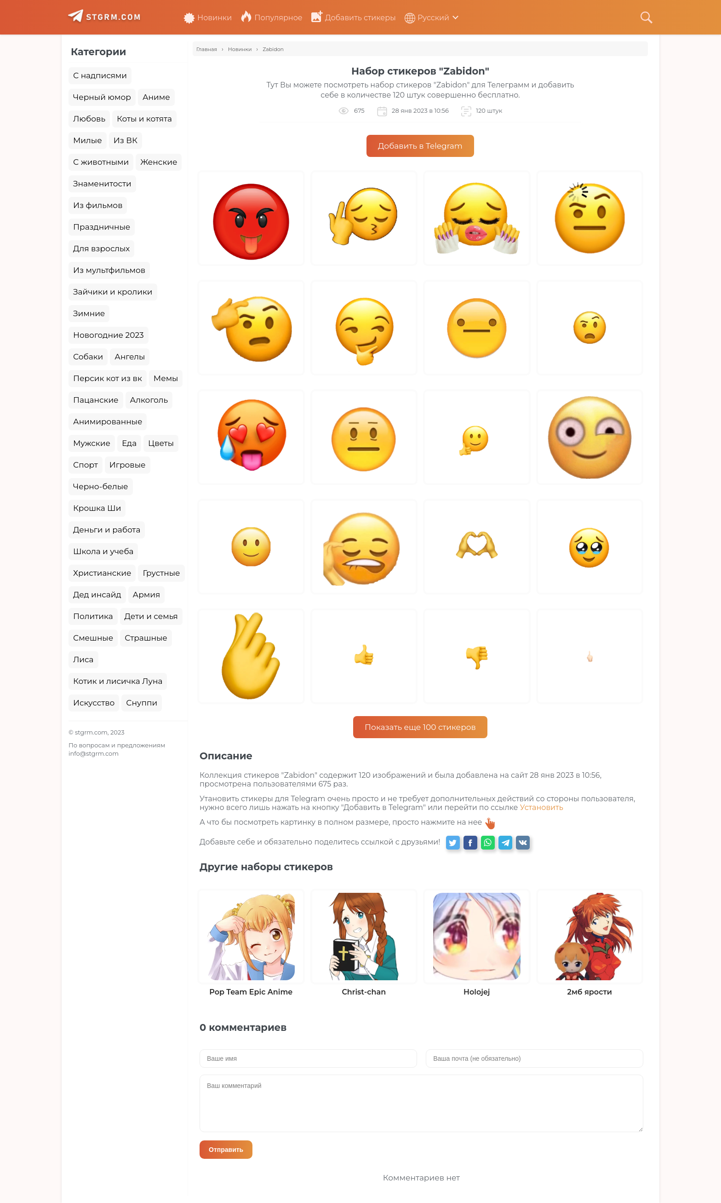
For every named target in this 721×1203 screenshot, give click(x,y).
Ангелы (129, 356)
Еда (129, 443)
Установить (541, 807)
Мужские (91, 443)
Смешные (93, 637)
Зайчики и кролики (113, 291)
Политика (93, 616)
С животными (101, 162)
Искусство (93, 702)
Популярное (271, 17)
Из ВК (125, 140)
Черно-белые (100, 486)
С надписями (100, 75)
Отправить (226, 1149)
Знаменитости (102, 183)
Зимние (89, 313)
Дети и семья (151, 616)
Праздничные (101, 226)
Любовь (89, 118)
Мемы (166, 378)
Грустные (161, 573)
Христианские (102, 573)
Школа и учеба (103, 551)
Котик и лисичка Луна (117, 681)
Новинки (207, 17)
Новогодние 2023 (108, 335)
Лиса (83, 659)
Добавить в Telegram (420, 145)
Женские (158, 162)
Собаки (88, 356)
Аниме (156, 97)
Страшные (146, 637)
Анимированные (107, 421)
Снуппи (141, 702)
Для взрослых (101, 248)
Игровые (127, 464)
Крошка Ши (97, 508)
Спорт (85, 464)
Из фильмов (97, 205)
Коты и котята (144, 118)
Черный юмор (102, 97)
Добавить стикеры (353, 17)
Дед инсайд (97, 594)
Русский (427, 17)
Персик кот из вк (107, 378)
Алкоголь (149, 400)
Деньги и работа (106, 529)
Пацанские (96, 400)
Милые (87, 140)
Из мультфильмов (109, 270)
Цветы (161, 443)
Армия (146, 594)
